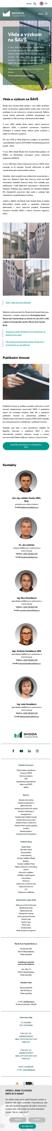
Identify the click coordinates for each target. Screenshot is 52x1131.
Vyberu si (18, 1119)
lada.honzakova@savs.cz (29, 716)
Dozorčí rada (26, 919)
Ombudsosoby (26, 855)
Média (26, 787)
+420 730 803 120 (30, 713)
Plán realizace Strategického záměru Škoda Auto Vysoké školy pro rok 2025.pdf (25, 343)
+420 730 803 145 (30, 660)
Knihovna (26, 881)
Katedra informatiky (26, 800)
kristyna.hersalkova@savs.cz (29, 663)
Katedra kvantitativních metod (26, 809)
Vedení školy (26, 847)
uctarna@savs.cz (29, 1070)
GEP (26, 779)
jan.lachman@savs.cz (29, 557)
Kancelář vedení (26, 850)
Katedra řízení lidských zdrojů (26, 817)
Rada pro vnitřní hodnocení (26, 905)
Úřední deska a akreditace (26, 770)
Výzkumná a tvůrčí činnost (26, 884)
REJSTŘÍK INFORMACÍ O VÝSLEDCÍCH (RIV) (26, 446)
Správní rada (26, 922)
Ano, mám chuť (27, 1126)
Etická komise (26, 928)
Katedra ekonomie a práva (26, 820)
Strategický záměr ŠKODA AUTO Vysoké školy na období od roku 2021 (25, 333)
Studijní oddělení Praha (26, 864)
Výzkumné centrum (26, 886)
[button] (43, 3)
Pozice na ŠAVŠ (26, 773)
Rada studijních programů (26, 930)
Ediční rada (26, 925)
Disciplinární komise (26, 913)
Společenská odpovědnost (26, 782)
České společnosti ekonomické (20, 75)
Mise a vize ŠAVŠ (26, 784)
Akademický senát (26, 908)
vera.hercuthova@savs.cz (29, 610)
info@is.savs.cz (28, 1001)
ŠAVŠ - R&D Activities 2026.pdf (18, 302)
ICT (26, 889)
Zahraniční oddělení (26, 872)
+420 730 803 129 (30, 607)
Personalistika (26, 852)
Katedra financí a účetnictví (26, 823)
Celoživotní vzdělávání (26, 892)
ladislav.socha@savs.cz (29, 507)
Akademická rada (26, 911)
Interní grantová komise (26, 916)
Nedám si (36, 1119)
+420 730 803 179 (30, 554)
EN (43, 4)
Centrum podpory (26, 776)
